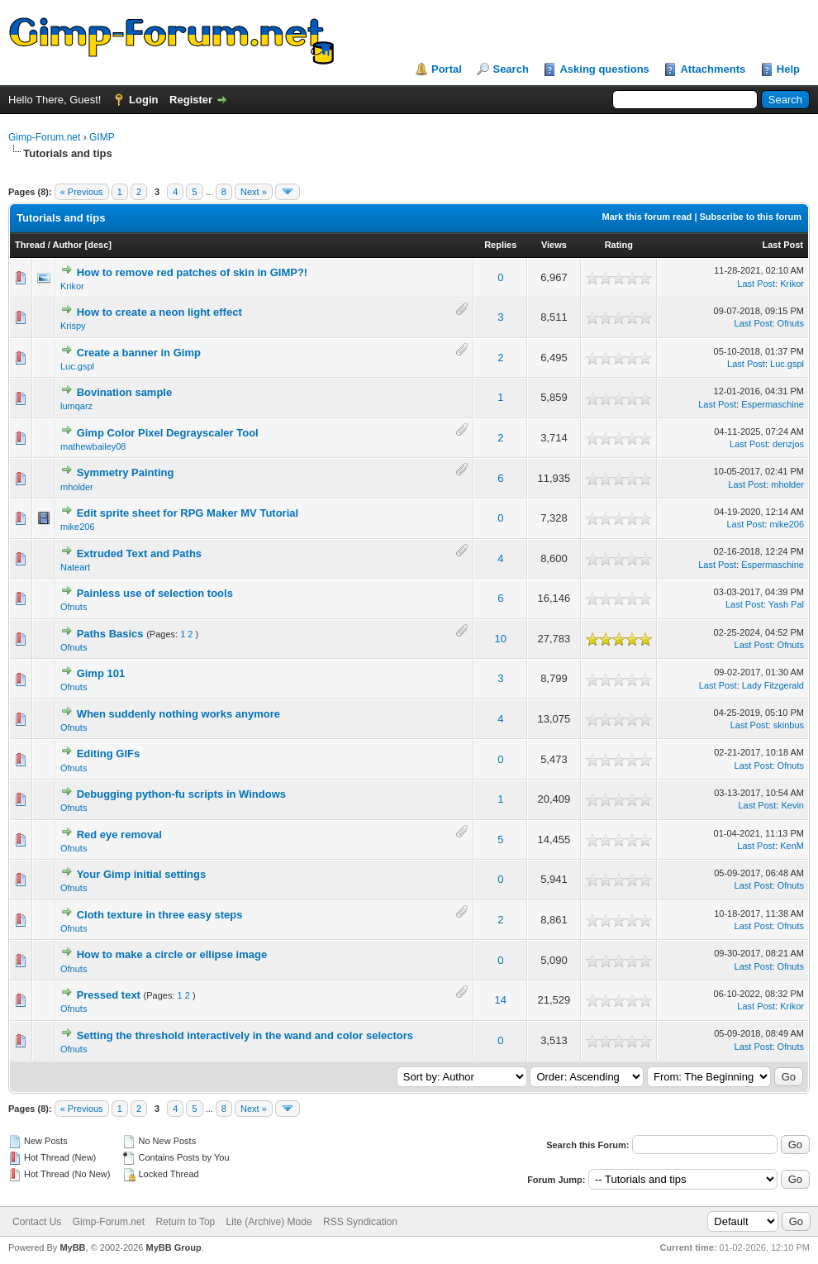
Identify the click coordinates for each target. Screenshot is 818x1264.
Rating (619, 245)
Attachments (712, 69)
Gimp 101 (101, 673)
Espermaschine (772, 404)
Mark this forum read (647, 217)
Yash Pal (786, 604)
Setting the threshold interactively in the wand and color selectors (245, 1035)
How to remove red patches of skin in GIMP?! (192, 272)
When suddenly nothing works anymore (178, 714)
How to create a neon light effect (159, 312)
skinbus (788, 725)
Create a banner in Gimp (139, 352)
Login (143, 99)
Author (67, 245)
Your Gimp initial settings (142, 874)
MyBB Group (173, 1247)
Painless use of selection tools (155, 593)
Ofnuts (791, 323)
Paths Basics (110, 633)
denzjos (788, 444)
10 (500, 638)
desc (98, 245)
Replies (500, 245)
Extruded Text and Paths (139, 553)
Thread (30, 245)
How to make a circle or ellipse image (172, 954)
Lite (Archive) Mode (269, 1222)
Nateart (75, 567)
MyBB (72, 1247)
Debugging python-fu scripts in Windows (181, 794)
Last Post (782, 245)
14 (500, 1000)
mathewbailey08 (93, 446)
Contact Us (36, 1222)
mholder (76, 487)
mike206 (77, 527)
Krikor (72, 286)
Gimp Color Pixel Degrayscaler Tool (168, 433)
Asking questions (604, 69)
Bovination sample (125, 392)
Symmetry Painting (125, 472)
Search (510, 69)
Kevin (792, 805)
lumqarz (76, 406)
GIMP (102, 137)
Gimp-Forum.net (44, 137)
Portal (446, 69)
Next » (253, 192)
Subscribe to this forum (750, 217)
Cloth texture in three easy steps (160, 915)
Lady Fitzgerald (773, 685)
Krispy (73, 326)
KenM (792, 846)
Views (554, 245)
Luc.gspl (77, 366)
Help (788, 69)
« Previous (81, 192)
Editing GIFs (108, 753)
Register (190, 99)
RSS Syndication (360, 1222)
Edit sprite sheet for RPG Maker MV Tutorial (187, 513)
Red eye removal (119, 834)
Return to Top (185, 1222)
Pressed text (108, 995)
